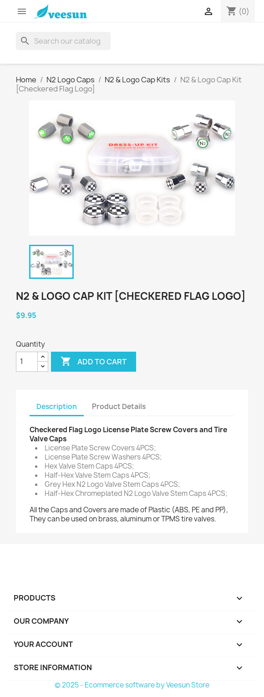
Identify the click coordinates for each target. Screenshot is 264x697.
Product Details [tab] (119, 406)
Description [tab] (56, 406)
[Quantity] (27, 362)
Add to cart (94, 362)
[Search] (63, 41)
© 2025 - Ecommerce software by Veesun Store (132, 685)
